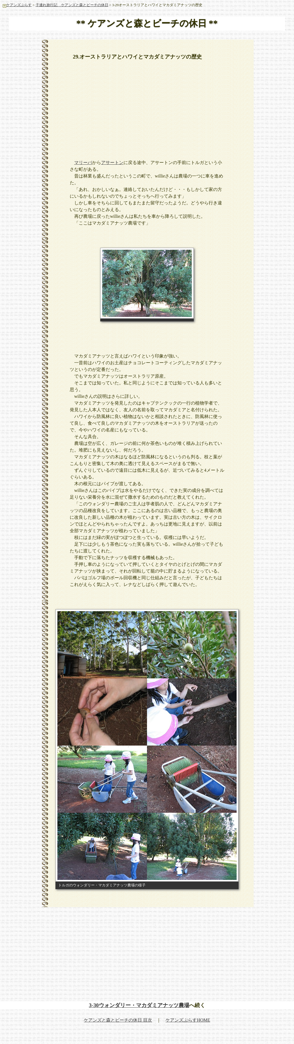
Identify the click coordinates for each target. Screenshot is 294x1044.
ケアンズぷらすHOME (187, 1020)
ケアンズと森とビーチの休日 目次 (118, 1020)
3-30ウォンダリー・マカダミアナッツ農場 (139, 1005)
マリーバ (83, 162)
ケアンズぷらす (17, 5)
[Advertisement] (168, 106)
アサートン (112, 162)
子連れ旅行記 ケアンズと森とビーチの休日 (72, 5)
